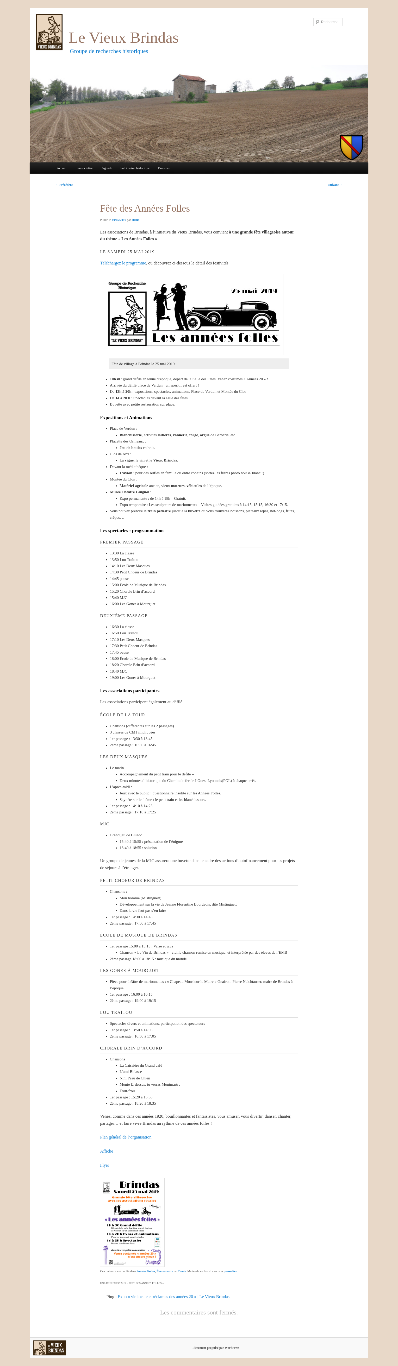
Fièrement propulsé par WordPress (215, 1348)
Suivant (335, 185)
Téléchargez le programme (123, 263)
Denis (135, 220)
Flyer (104, 1165)
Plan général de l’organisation (125, 1137)
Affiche (106, 1151)
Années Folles (146, 1271)
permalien (230, 1271)
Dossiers (164, 168)
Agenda (107, 168)
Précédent (64, 185)
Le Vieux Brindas (124, 37)
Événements (165, 1271)
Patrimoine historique (135, 168)
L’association (85, 168)
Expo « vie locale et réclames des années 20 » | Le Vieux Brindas (174, 1296)
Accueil (62, 168)
